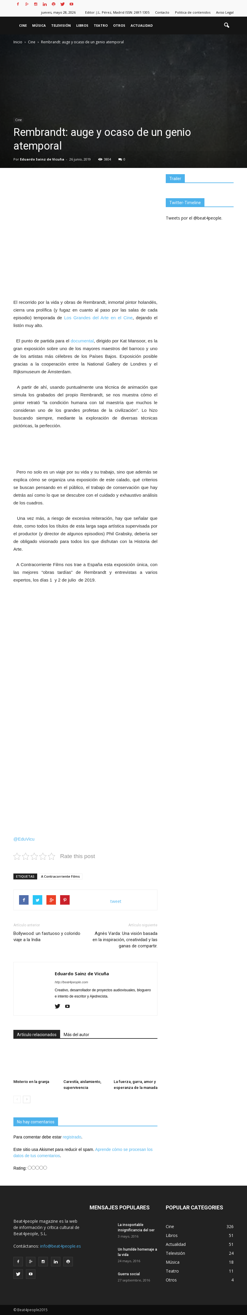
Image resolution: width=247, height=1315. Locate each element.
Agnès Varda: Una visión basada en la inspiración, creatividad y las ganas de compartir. (125, 940)
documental (82, 340)
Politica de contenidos (192, 12)
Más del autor (76, 1034)
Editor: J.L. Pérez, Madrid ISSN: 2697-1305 (117, 12)
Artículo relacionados (37, 1034)
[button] (226, 25)
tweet (115, 901)
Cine (23, 25)
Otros (119, 25)
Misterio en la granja (31, 1081)
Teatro (101, 25)
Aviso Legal (225, 12)
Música (39, 25)
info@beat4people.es (60, 1246)
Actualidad (142, 25)
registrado (72, 1137)
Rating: (20, 1168)
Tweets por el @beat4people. (194, 218)
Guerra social (129, 1274)
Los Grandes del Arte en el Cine (98, 317)
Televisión (61, 25)
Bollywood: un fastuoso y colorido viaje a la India (46, 936)
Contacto (162, 12)
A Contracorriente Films (60, 876)
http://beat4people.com (71, 982)
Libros (82, 25)
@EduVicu (24, 838)
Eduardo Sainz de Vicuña (42, 159)
